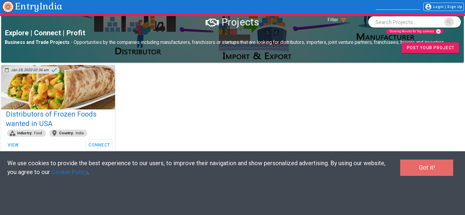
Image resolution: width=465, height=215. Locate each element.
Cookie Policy (69, 172)
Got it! (427, 167)
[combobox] (414, 22)
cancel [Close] (438, 31)
